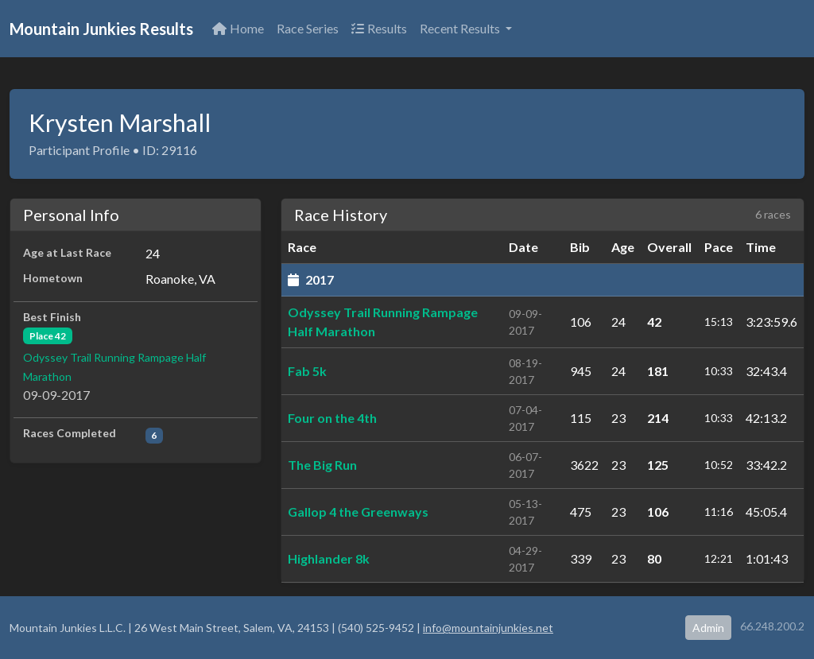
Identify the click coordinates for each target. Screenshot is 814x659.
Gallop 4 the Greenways (358, 511)
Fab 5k (307, 370)
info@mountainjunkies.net (488, 627)
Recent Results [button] (461, 28)
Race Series (308, 28)
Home (238, 28)
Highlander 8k (329, 558)
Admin (708, 627)
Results (379, 28)
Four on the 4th (332, 417)
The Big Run (322, 464)
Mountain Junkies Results (101, 28)
